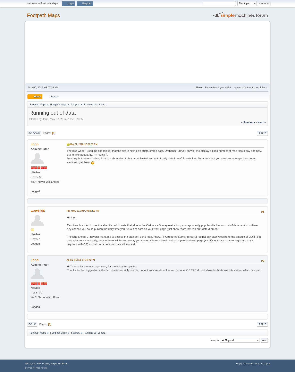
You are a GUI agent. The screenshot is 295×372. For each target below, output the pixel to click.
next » (262, 122)
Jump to (214, 340)
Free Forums (41, 368)
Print (262, 133)
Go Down (34, 133)
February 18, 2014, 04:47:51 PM (83, 211)
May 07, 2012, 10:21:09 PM (83, 144)
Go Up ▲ (265, 363)
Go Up (32, 324)
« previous (248, 122)
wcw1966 (38, 211)
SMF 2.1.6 (30, 363)
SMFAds (28, 368)
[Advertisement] (147, 52)
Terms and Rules (251, 363)
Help (238, 363)
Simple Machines (59, 363)
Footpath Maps (43, 15)
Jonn (35, 144)
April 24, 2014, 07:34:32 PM (81, 260)
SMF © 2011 (43, 363)
